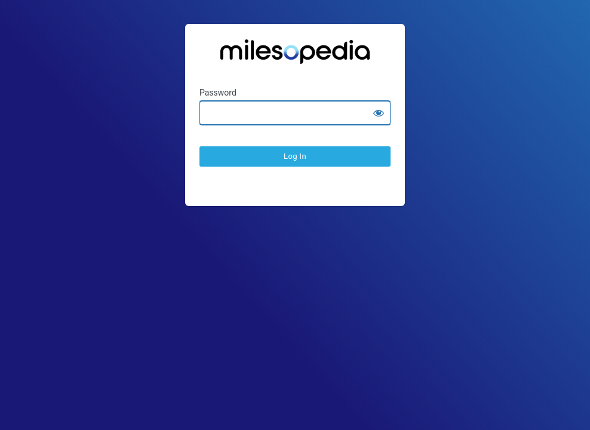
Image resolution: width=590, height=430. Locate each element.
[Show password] (379, 113)
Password (217, 92)
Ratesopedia (295, 55)
